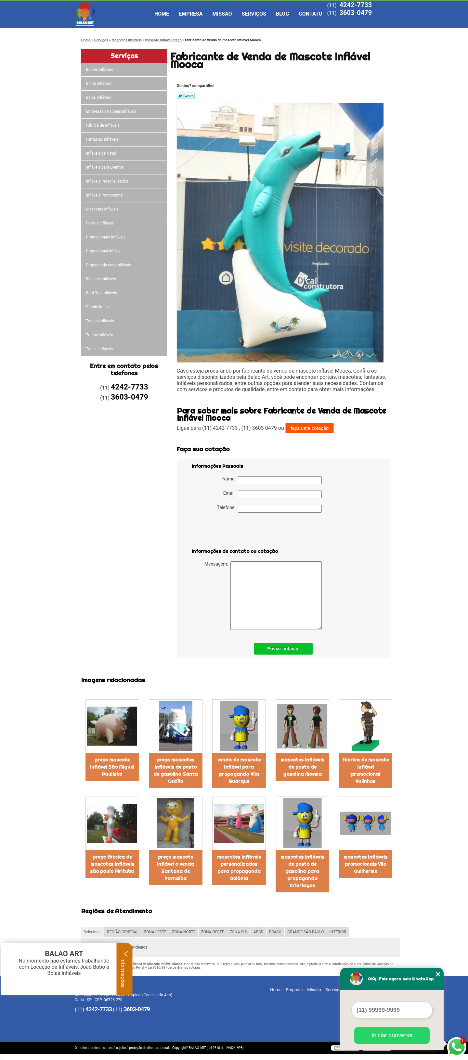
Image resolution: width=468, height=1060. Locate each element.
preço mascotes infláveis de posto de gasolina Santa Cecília (175, 770)
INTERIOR (338, 932)
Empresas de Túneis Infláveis (111, 111)
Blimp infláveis (99, 83)
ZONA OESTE (212, 932)
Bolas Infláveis (99, 97)
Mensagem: (263, 595)
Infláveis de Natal (101, 153)
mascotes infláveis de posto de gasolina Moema (302, 767)
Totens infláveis (100, 335)
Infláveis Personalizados (107, 181)
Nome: (272, 480)
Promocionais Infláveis (106, 237)
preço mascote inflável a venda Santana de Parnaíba (175, 867)
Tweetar (186, 96)
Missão (222, 14)
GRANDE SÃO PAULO (305, 932)
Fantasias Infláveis (102, 139)
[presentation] (233, 531)
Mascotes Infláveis (103, 209)
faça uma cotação (310, 428)
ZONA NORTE (184, 932)
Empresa (190, 14)
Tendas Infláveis (100, 321)
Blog (282, 14)
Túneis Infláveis (100, 349)
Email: (272, 494)
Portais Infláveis (100, 223)
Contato (310, 14)
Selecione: (93, 932)
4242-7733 (355, 5)
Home (161, 14)
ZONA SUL (239, 932)
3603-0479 (355, 13)
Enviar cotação (283, 648)
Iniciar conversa (391, 1035)
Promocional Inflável (104, 251)
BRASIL (275, 932)
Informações (124, 969)
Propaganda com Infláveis (109, 265)
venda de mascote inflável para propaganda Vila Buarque (239, 770)
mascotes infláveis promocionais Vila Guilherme (365, 864)
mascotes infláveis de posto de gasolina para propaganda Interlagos (302, 871)
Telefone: (269, 509)
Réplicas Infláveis (101, 279)
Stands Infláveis (100, 307)
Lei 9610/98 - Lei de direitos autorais (174, 967)
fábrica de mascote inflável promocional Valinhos (365, 770)
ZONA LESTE (155, 932)
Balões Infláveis (100, 69)
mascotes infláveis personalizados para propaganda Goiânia (239, 867)
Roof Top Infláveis (102, 293)
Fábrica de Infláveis (103, 125)
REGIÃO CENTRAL (122, 932)
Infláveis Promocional (105, 195)
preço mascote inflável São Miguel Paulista (112, 767)
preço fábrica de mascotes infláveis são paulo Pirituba (112, 864)
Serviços (254, 14)
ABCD (259, 932)
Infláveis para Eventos (105, 167)
